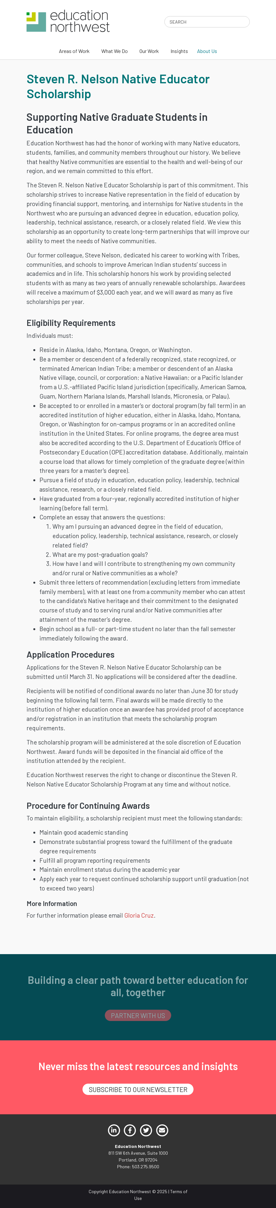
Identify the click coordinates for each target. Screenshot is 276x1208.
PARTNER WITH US (138, 1015)
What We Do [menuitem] (114, 51)
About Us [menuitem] (207, 51)
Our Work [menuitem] (149, 51)
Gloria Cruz (139, 915)
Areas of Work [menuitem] (74, 51)
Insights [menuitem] (179, 51)
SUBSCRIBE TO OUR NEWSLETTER (138, 1089)
